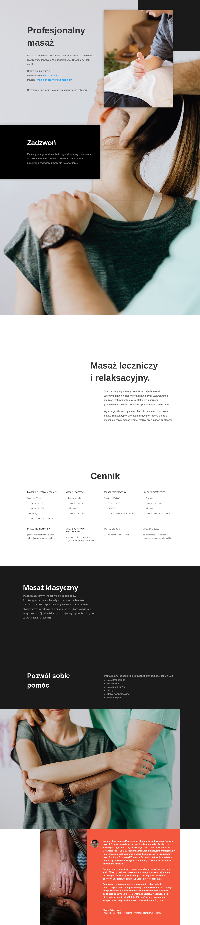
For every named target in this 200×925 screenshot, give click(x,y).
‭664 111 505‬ (50, 75)
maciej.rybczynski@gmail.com (54, 79)
